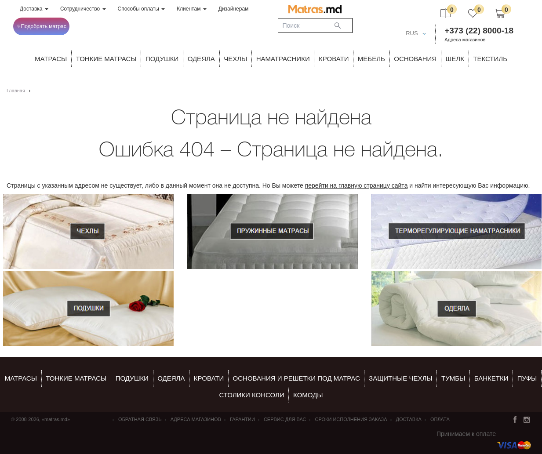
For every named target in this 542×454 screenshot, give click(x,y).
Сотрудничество (83, 9)
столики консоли (251, 395)
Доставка (34, 9)
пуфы (527, 378)
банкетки (491, 378)
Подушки (162, 58)
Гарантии (242, 419)
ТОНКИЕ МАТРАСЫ (106, 58)
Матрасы (51, 58)
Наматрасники (283, 58)
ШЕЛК (455, 58)
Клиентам (192, 9)
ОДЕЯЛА (201, 58)
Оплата (440, 419)
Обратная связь (140, 419)
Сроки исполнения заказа (351, 419)
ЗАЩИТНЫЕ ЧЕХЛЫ (401, 378)
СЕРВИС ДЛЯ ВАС (285, 419)
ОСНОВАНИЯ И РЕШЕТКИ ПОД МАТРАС (296, 378)
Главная (16, 90)
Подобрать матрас (41, 26)
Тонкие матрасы (76, 378)
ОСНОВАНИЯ (415, 58)
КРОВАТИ (334, 58)
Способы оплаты (141, 9)
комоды (308, 395)
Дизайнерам (233, 9)
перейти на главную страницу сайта (356, 185)
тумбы (453, 378)
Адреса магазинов (464, 39)
